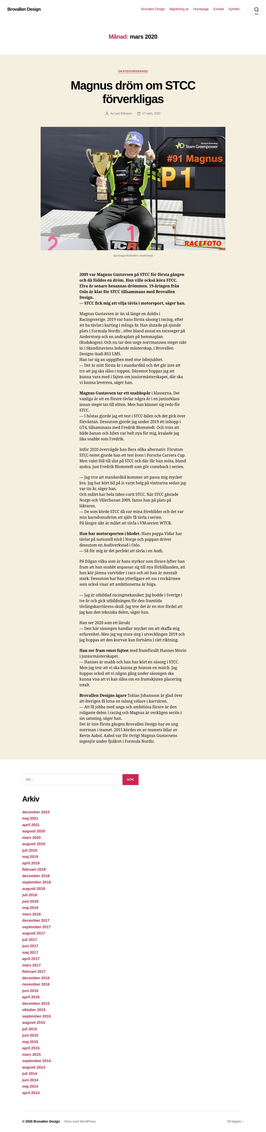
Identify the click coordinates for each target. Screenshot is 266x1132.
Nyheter (234, 9)
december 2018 (36, 876)
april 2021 (31, 825)
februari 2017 (34, 971)
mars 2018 (31, 914)
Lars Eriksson (123, 113)
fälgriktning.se (179, 9)
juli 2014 (29, 1073)
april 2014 (31, 1093)
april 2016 (31, 997)
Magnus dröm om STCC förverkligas (133, 92)
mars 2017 (31, 965)
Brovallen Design (24, 9)
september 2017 (36, 927)
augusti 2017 (33, 933)
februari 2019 (34, 869)
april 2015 (31, 1048)
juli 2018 (29, 895)
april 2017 (31, 958)
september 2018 (36, 882)
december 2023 (36, 812)
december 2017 (36, 920)
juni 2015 (30, 1035)
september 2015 (36, 1016)
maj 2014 (30, 1086)
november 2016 (36, 984)
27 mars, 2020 (151, 113)
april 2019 (31, 863)
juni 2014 (30, 1080)
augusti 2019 (33, 844)
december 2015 (36, 1003)
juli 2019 (29, 850)
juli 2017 (29, 939)
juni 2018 (30, 901)
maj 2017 (30, 952)
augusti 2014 (33, 1067)
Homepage (201, 9)
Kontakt (218, 9)
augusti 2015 (33, 1022)
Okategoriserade (133, 71)
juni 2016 (30, 990)
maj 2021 (30, 818)
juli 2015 (29, 1029)
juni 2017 (30, 946)
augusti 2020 (33, 831)
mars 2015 (31, 1054)
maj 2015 (30, 1042)
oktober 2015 (33, 1010)
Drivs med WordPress (80, 1121)
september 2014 (36, 1061)
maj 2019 (30, 856)
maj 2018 (30, 907)
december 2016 (36, 978)
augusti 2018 (33, 888)
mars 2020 (31, 837)
